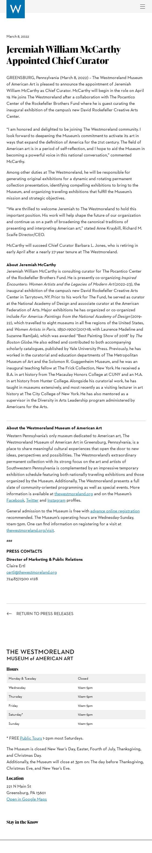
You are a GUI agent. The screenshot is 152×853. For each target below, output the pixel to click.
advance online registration (115, 511)
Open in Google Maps (26, 799)
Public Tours (31, 738)
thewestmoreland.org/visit (30, 530)
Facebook (15, 500)
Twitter (32, 500)
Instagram (56, 500)
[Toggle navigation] (143, 6)
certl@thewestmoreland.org (31, 572)
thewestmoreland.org (73, 494)
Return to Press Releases (45, 613)
